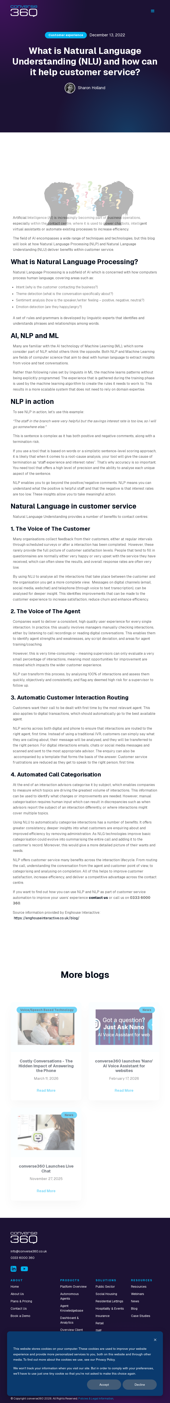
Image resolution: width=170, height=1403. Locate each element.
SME (99, 1330)
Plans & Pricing (21, 1301)
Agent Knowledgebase (71, 1308)
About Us (17, 1294)
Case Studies (140, 1316)
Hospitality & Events (110, 1309)
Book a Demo (20, 1316)
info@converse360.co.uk (29, 1251)
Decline (140, 1384)
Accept (104, 1384)
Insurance (103, 1316)
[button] (152, 11)
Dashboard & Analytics (69, 1320)
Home (15, 1287)
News (147, 1019)
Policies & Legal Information (95, 1398)
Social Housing (106, 1294)
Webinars (137, 1294)
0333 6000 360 (23, 1258)
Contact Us (19, 1309)
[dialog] (85, 1363)
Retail (100, 1323)
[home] (24, 11)
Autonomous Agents (69, 1296)
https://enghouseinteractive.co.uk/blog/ (46, 918)
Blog (134, 1309)
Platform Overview (73, 1287)
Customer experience (65, 35)
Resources (139, 1287)
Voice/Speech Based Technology (46, 1019)
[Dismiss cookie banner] (155, 1340)
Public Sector (105, 1287)
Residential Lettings (109, 1301)
